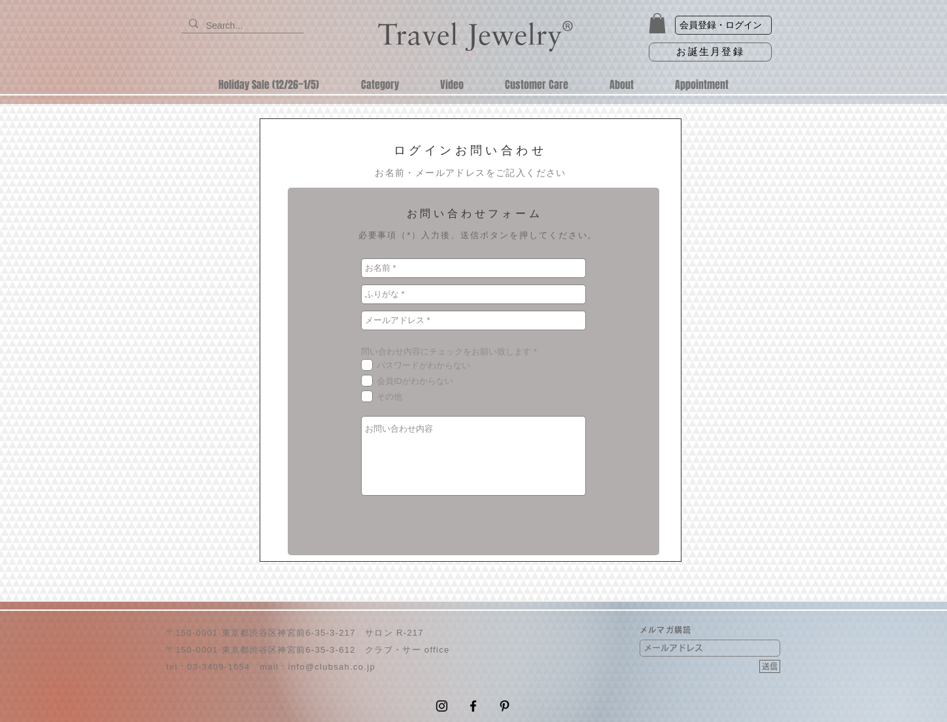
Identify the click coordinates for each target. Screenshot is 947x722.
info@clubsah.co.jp (331, 667)
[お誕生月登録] (710, 52)
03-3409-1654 (218, 667)
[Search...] (241, 26)
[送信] (769, 666)
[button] (657, 23)
